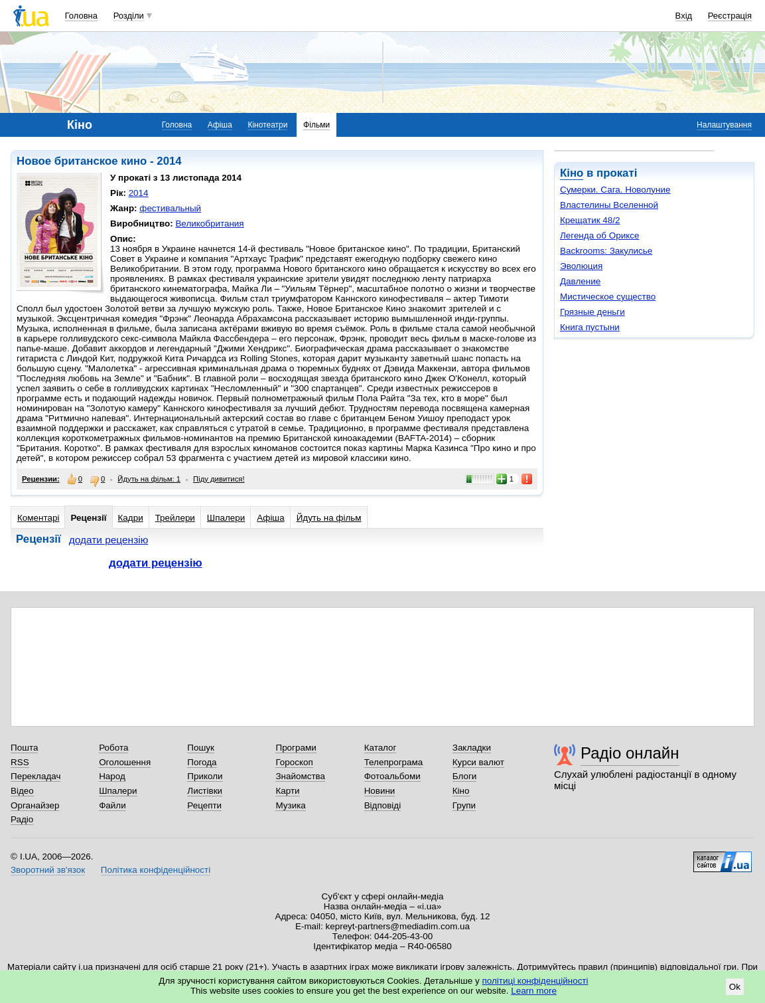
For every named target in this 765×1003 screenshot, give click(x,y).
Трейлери (175, 518)
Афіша (220, 125)
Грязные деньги (592, 312)
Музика (290, 805)
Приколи (204, 776)
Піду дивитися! (219, 479)
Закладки (471, 748)
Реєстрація (730, 16)
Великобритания (209, 223)
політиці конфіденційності (535, 981)
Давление (580, 281)
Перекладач (35, 776)
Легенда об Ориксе (599, 235)
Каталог (380, 748)
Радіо (22, 819)
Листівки (204, 791)
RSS (20, 762)
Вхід (684, 16)
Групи (464, 805)
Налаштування (724, 125)
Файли (112, 805)
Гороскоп (294, 762)
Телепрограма (393, 762)
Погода (201, 762)
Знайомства (300, 776)
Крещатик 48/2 (590, 220)
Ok (734, 987)
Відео (22, 791)
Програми (295, 748)
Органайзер (35, 805)
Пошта (24, 748)
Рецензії (88, 518)
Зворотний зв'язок (48, 870)
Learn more (534, 991)
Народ (112, 776)
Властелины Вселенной (609, 205)
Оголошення (125, 762)
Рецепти (204, 805)
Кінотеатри (267, 125)
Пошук (200, 748)
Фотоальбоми (392, 776)
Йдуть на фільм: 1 (148, 479)
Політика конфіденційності (155, 870)
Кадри (130, 518)
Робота (113, 748)
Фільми (316, 125)
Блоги (464, 776)
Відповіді (382, 805)
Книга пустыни (590, 327)
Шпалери (226, 518)
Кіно (571, 173)
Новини (379, 791)
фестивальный (170, 208)
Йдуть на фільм (329, 518)
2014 (139, 193)
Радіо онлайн (630, 753)
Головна (81, 16)
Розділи (128, 16)
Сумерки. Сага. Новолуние (615, 190)
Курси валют (478, 762)
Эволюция (581, 266)
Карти (287, 791)
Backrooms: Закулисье (606, 251)
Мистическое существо (608, 297)
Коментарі (38, 518)
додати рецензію (109, 539)
